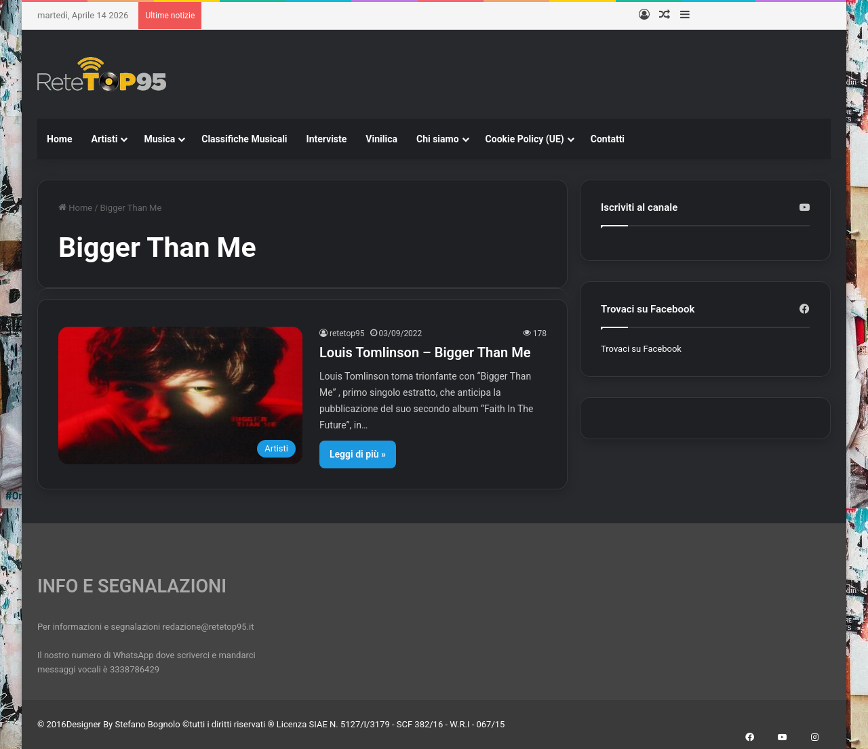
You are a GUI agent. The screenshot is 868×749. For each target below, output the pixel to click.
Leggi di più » (358, 454)
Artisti (104, 139)
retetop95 (347, 333)
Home (59, 139)
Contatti (608, 139)
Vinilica (381, 139)
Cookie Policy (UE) (525, 139)
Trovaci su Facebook (641, 349)
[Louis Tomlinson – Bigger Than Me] (180, 395)
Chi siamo (437, 139)
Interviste (327, 139)
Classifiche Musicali (244, 139)
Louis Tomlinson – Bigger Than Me (424, 352)
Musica (159, 139)
